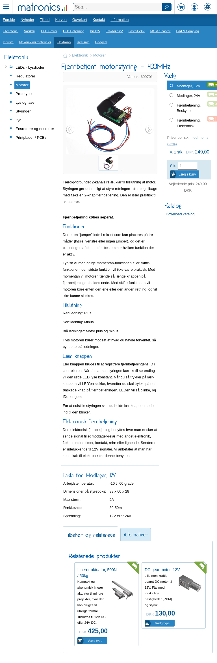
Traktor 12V (114, 31)
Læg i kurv (187, 174)
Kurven (61, 20)
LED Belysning (73, 31)
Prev (70, 129)
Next (149, 129)
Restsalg (83, 42)
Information (119, 20)
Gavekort (79, 20)
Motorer (99, 55)
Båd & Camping (187, 31)
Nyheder (27, 20)
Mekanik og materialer (35, 42)
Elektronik (64, 42)
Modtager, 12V (188, 86)
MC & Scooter (160, 31)
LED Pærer (49, 31)
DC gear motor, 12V (162, 569)
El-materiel (10, 31)
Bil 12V (95, 31)
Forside (9, 20)
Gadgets (101, 42)
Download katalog (180, 214)
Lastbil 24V (137, 31)
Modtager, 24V (188, 96)
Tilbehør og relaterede (90, 535)
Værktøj (29, 31)
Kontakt (99, 20)
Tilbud (44, 20)
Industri (8, 42)
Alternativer (135, 534)
